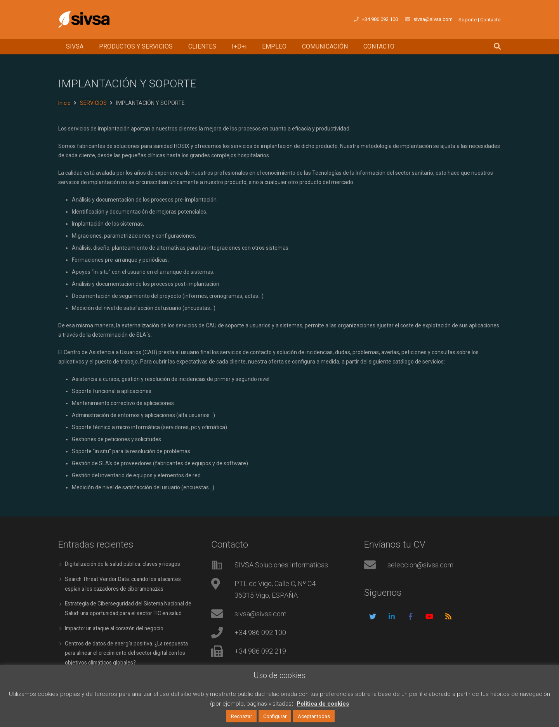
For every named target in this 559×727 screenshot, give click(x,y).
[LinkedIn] (392, 616)
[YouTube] (429, 616)
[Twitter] (373, 616)
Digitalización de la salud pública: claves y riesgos (124, 564)
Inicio (64, 103)
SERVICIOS (93, 103)
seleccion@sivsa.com (420, 565)
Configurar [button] (274, 716)
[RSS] (448, 616)
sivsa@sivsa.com (260, 614)
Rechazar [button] (241, 716)
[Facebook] (410, 616)
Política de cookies (323, 703)
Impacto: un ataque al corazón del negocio (116, 627)
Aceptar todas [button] (314, 716)
